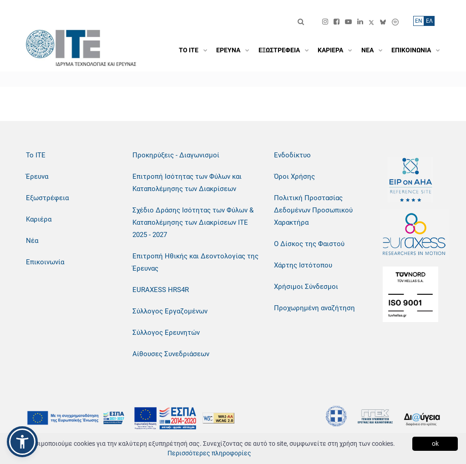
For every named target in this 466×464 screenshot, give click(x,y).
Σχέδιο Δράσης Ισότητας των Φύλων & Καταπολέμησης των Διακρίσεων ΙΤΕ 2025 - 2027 (192, 222)
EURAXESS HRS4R (160, 290)
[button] (22, 442)
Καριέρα (38, 219)
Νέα (32, 241)
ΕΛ (429, 21)
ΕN (418, 21)
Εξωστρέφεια (47, 198)
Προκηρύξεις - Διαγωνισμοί (175, 155)
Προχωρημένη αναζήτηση (314, 308)
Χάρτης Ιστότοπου (303, 265)
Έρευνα (37, 176)
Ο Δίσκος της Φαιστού (309, 244)
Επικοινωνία (45, 262)
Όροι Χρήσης (294, 176)
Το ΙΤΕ (36, 155)
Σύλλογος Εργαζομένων (170, 311)
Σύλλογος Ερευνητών (166, 332)
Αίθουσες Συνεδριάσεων (170, 354)
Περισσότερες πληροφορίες (209, 453)
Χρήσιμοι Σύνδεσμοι (306, 286)
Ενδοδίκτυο (292, 155)
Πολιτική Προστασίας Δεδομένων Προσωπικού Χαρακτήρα (313, 210)
